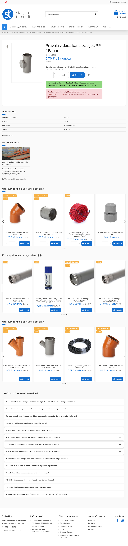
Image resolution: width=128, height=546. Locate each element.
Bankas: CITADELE (38, 526)
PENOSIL (17, 372)
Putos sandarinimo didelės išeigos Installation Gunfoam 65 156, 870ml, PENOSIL (17, 367)
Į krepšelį (77, 75)
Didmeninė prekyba (67, 532)
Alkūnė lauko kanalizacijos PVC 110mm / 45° (79, 233)
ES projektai (92, 529)
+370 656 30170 (10, 527)
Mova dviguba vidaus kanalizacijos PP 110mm (110, 233)
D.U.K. (62, 529)
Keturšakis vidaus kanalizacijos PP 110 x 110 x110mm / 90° (17, 300)
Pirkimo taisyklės (66, 526)
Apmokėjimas (65, 523)
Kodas (48, 55)
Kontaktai (92, 523)
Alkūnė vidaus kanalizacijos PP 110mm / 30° (17, 233)
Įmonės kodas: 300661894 (41, 520)
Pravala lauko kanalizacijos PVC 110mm (79, 366)
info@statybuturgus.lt (12, 530)
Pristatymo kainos (67, 520)
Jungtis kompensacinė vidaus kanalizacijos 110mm (79, 300)
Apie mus (91, 520)
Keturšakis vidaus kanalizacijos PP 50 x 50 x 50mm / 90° (110, 300)
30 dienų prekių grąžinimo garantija (69, 536)
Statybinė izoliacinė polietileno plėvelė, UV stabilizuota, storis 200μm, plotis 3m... (111, 367)
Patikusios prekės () (117, 2)
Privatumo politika (95, 526)
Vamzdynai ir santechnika (15, 179)
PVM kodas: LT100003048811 (42, 523)
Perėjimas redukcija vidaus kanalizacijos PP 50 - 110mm (48, 300)
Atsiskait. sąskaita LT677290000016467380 (41, 530)
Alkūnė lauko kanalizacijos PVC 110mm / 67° (48, 233)
